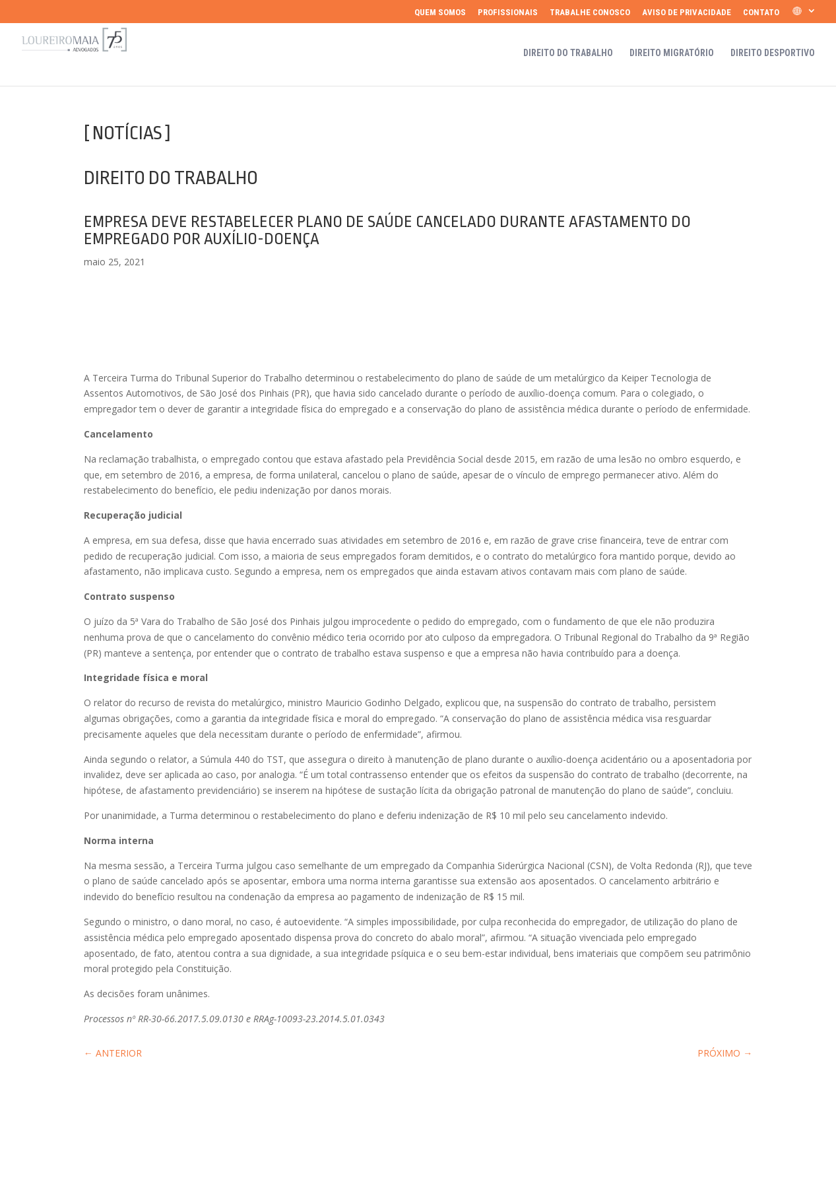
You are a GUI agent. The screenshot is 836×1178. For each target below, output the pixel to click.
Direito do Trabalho (568, 53)
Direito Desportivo (772, 53)
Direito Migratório (671, 53)
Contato (761, 12)
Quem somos (440, 12)
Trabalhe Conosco (590, 12)
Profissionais (508, 12)
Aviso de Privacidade (686, 12)
